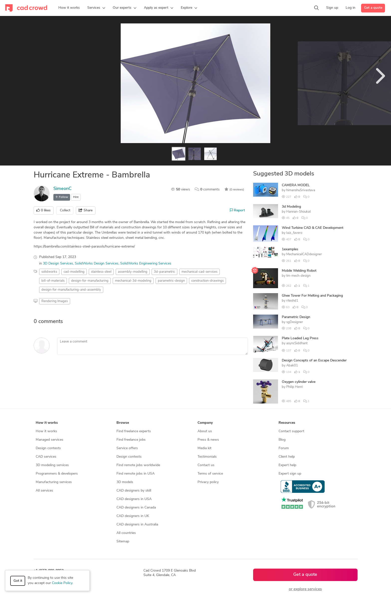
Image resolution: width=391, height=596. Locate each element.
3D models (124, 482)
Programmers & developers (57, 474)
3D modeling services (52, 465)
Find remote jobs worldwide (138, 465)
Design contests (48, 448)
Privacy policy (208, 482)
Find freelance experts (133, 431)
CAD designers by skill (133, 491)
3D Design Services (58, 263)
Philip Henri (294, 387)
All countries (126, 533)
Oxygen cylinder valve (298, 382)
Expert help (287, 465)
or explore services (305, 589)
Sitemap (122, 541)
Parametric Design (296, 317)
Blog (282, 440)
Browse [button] (122, 423)
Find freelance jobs (131, 440)
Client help (287, 457)
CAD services (46, 457)
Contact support (291, 431)
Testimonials (207, 457)
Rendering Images (54, 301)
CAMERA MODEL (296, 185)
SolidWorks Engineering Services (145, 263)
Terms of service (210, 474)
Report (237, 210)
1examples (290, 249)
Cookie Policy (62, 583)
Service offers (127, 448)
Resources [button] (287, 423)
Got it (17, 581)
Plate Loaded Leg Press (300, 338)
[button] (96, 8)
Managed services (49, 440)
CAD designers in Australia (137, 524)
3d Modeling (291, 207)
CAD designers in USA (134, 499)
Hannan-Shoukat (298, 211)
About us (204, 431)
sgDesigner (294, 322)
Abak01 (292, 365)
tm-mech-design (298, 275)
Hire (76, 197)
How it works (46, 431)
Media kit (204, 448)
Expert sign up (290, 474)
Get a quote (373, 8)
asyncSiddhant (296, 343)
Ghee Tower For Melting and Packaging (312, 296)
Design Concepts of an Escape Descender (314, 360)
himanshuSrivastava (300, 190)
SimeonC (62, 188)
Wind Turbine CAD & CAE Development (312, 228)
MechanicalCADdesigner (304, 254)
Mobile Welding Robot (299, 271)
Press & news (208, 440)
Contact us (205, 465)
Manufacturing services (54, 482)
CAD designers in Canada (136, 508)
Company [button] (205, 423)
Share (86, 210)
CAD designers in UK (132, 516)
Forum (284, 448)
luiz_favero (294, 233)
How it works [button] (47, 423)
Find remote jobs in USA (135, 474)
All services (44, 491)
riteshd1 (292, 300)
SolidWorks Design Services (96, 263)
